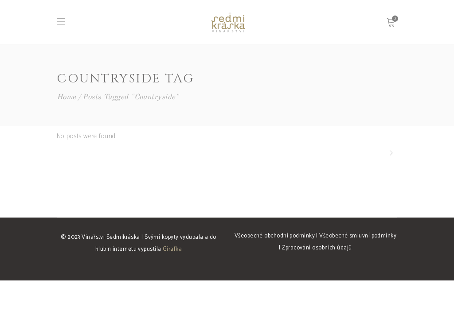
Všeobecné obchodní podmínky (275, 236)
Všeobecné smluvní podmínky (357, 236)
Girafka (172, 249)
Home (66, 97)
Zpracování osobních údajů (317, 248)
